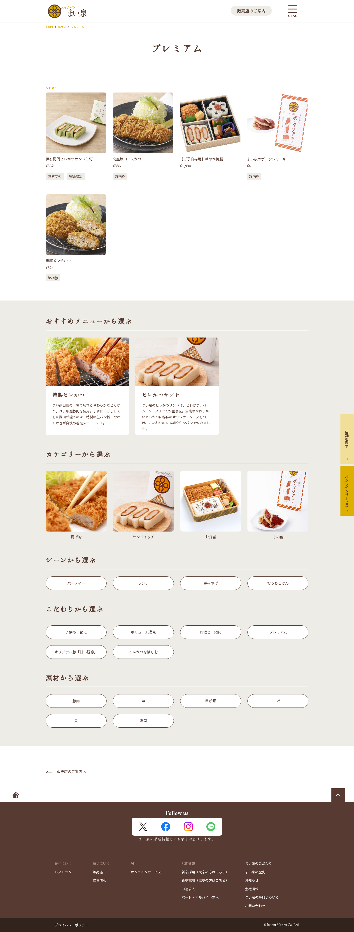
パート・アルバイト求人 (200, 897)
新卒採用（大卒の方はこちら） (205, 872)
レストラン (63, 872)
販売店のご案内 (251, 11)
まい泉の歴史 (255, 872)
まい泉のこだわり (258, 863)
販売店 (98, 872)
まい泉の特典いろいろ (262, 897)
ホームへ (16, 795)
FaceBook (165, 826)
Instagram (188, 826)
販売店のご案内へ (71, 771)
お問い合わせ (255, 905)
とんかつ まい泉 (67, 11)
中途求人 (188, 888)
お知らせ (252, 880)
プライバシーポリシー (71, 925)
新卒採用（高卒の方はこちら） (205, 880)
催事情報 (99, 880)
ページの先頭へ (338, 795)
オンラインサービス (346, 491)
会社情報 (252, 888)
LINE (210, 826)
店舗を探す (346, 439)
